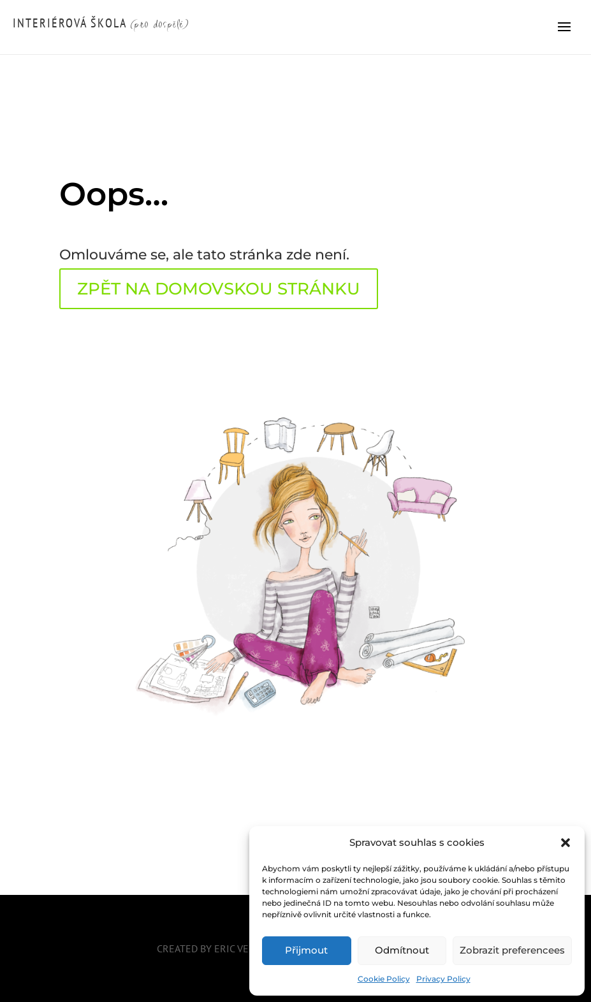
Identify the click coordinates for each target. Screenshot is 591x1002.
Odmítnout (402, 950)
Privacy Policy (443, 979)
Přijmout (306, 950)
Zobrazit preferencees (512, 950)
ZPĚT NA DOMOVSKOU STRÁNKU (218, 289)
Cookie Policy (384, 979)
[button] (565, 842)
